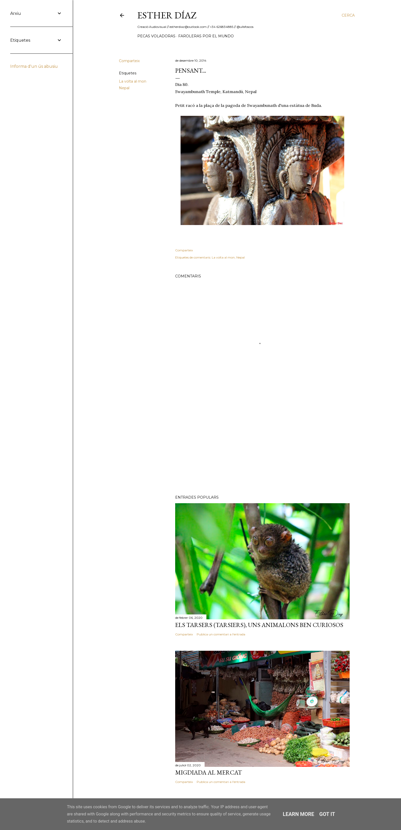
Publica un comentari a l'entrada (221, 634)
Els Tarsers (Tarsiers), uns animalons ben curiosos (259, 625)
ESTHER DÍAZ (167, 15)
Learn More (298, 814)
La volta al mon (132, 81)
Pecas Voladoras (156, 36)
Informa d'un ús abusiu (34, 66)
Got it (327, 814)
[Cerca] (348, 15)
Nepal (124, 88)
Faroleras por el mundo (206, 36)
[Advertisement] (262, 446)
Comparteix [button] (129, 61)
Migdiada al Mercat (208, 772)
